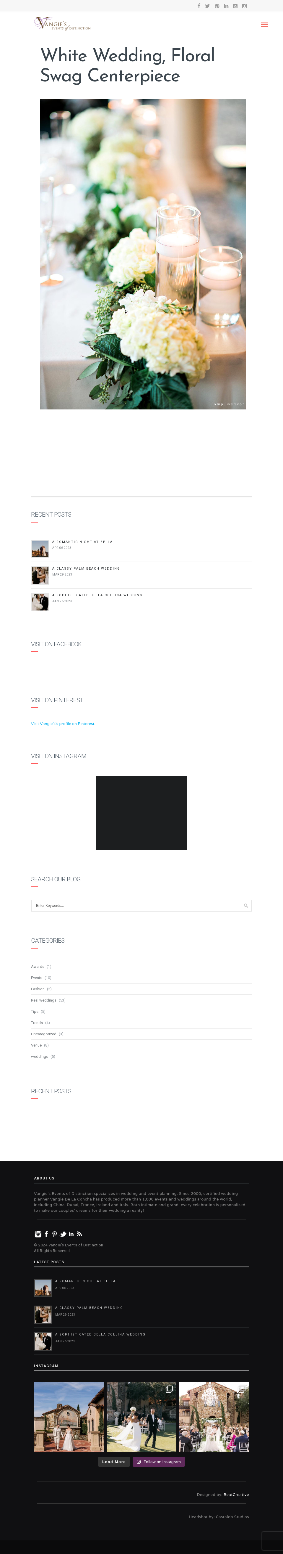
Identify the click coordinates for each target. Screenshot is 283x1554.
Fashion (38, 989)
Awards (37, 966)
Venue (36, 1045)
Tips (34, 1011)
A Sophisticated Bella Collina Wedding (97, 595)
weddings (39, 1056)
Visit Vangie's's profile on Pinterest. (63, 723)
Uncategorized (43, 1034)
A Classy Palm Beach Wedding (86, 569)
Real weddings (43, 1000)
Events (36, 978)
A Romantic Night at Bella (82, 542)
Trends (37, 1023)
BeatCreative (236, 1494)
